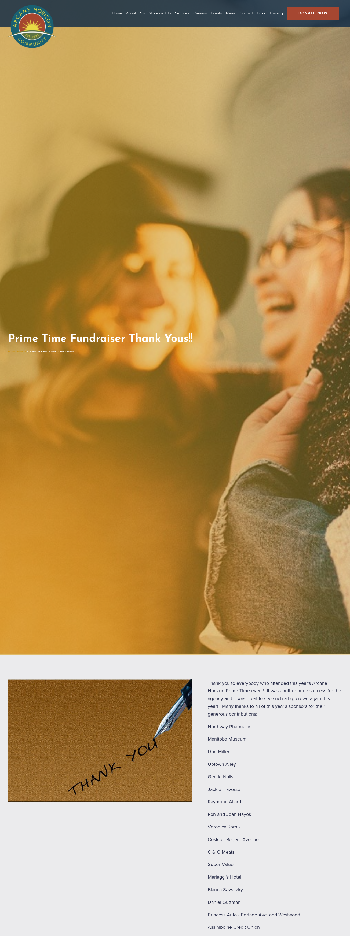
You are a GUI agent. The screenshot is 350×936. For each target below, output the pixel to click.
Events (31, 347)
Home (14, 347)
